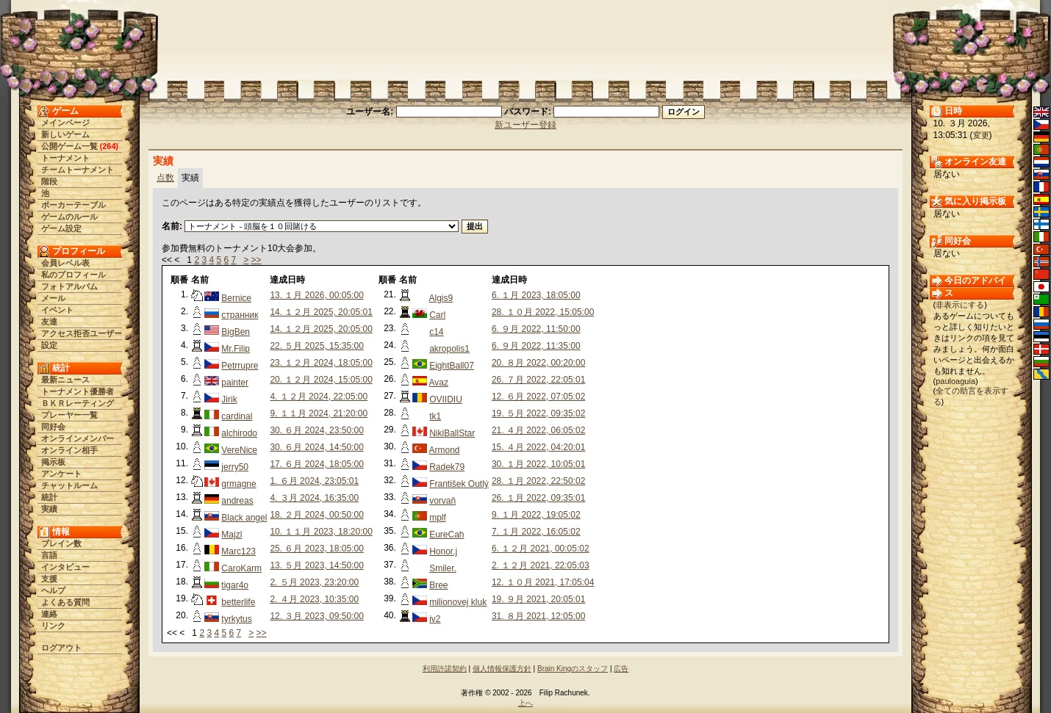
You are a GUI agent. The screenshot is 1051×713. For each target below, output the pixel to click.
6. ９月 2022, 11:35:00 (536, 346)
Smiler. (442, 568)
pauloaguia (955, 381)
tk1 (435, 416)
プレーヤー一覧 (69, 414)
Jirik (229, 399)
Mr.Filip (235, 349)
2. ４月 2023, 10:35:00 (314, 599)
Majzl (231, 534)
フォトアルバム (69, 286)
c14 (436, 332)
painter (234, 382)
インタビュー (65, 566)
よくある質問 (65, 602)
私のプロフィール (73, 274)
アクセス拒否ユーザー (81, 333)
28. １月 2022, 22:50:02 (538, 481)
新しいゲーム (65, 134)
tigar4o (234, 585)
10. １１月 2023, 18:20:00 (321, 531)
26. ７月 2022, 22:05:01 (538, 379)
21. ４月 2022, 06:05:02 (538, 430)
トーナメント (65, 157)
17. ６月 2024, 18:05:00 (316, 464)
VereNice (239, 450)
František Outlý (459, 484)
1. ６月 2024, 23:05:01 (314, 481)
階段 (49, 181)
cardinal (236, 416)
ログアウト (61, 647)
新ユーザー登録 (525, 125)
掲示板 (53, 461)
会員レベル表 (65, 262)
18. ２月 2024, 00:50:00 (316, 515)
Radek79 (446, 467)
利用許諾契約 (445, 669)
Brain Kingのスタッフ (572, 669)
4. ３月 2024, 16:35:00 (314, 498)
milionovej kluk (458, 602)
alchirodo (239, 433)
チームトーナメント (77, 169)
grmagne (238, 484)
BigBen (235, 332)
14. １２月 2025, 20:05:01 (321, 312)
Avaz (438, 382)
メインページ (65, 122)
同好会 (53, 426)
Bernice (236, 298)
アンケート (61, 473)
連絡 (49, 613)
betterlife (238, 602)
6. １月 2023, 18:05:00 (536, 295)
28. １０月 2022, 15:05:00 (543, 312)
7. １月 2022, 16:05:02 (536, 531)
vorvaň (442, 501)
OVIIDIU (445, 399)
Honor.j (443, 551)
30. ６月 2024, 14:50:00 (316, 447)
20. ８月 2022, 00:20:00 (538, 363)
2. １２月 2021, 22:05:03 (540, 565)
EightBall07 (451, 366)
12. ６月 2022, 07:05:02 (538, 396)
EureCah (446, 534)
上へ (525, 703)
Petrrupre (239, 366)
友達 (49, 321)
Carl (437, 315)
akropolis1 (449, 349)
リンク (53, 625)
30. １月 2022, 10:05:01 (538, 464)
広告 (621, 669)
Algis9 (441, 298)
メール (53, 298)
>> (256, 260)
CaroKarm (241, 568)
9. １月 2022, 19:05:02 (536, 515)
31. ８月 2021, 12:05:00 (538, 616)
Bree (438, 585)
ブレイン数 (61, 543)
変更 (981, 135)
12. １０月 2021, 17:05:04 (543, 582)
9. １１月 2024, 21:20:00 (318, 413)
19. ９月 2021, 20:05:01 (538, 599)
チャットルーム (69, 485)
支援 (49, 578)
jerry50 (234, 467)
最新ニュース (65, 379)
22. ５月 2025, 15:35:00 (316, 346)
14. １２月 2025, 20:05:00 (321, 329)
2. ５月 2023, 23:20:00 (314, 582)
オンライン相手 (69, 450)
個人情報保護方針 (502, 669)
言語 (49, 555)
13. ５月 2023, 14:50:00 (316, 565)
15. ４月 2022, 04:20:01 (538, 447)
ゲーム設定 (61, 228)
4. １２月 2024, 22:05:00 (318, 396)
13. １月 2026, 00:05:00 (316, 295)
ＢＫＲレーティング (77, 403)
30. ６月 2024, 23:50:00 (316, 430)
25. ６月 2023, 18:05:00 (316, 548)
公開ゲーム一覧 (69, 146)
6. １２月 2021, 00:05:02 (540, 548)
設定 (49, 345)
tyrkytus (236, 619)
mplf (437, 518)
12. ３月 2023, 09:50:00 (316, 616)
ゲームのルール (69, 216)
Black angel (244, 518)
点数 (165, 178)
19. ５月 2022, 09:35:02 (538, 413)
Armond (444, 450)
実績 (49, 508)
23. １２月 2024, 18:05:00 (321, 363)
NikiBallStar (452, 433)
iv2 (434, 619)
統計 (49, 497)
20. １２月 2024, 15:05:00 (321, 379)
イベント (57, 309)
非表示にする (960, 304)
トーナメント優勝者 (77, 391)
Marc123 (238, 551)
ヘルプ (53, 590)
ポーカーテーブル (73, 204)
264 (108, 146)
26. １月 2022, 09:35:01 (538, 498)
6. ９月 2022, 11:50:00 (536, 329)
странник (239, 315)
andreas (237, 501)
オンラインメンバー (77, 438)
